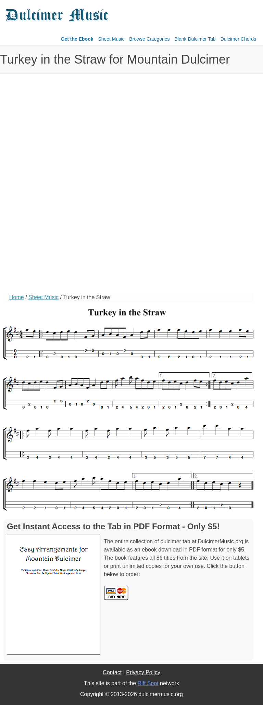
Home (16, 297)
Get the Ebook (77, 39)
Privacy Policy (143, 672)
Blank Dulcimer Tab (195, 39)
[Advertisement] (30, 190)
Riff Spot (147, 683)
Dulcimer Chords (238, 39)
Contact (112, 672)
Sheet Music (111, 39)
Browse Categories (149, 39)
